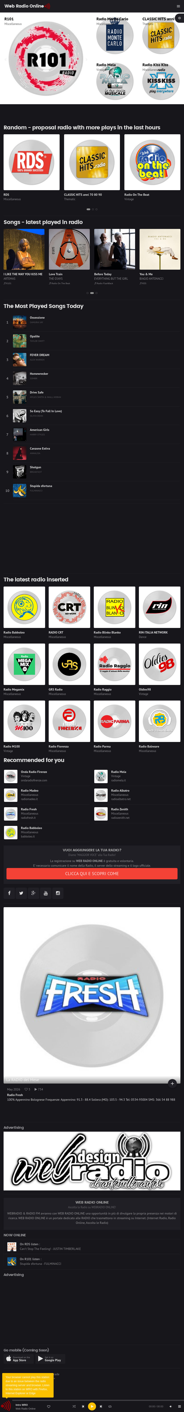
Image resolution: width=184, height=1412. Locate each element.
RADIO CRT (56, 632)
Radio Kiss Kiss (155, 64)
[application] (92, 1406)
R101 (9, 18)
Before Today (102, 274)
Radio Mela (106, 64)
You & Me (146, 274)
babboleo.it (28, 836)
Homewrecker (39, 374)
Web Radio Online (26, 1408)
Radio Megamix (14, 689)
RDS (6, 195)
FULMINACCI (36, 490)
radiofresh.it (28, 818)
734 (39, 1089)
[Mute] (170, 1406)
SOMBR (33, 378)
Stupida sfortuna (41, 486)
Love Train (56, 274)
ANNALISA (35, 453)
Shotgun (35, 467)
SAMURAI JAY (36, 322)
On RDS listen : (30, 1257)
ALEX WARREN (37, 359)
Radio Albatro (120, 791)
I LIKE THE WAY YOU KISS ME (23, 274)
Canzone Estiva (40, 448)
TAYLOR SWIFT (37, 340)
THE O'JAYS (56, 279)
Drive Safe (37, 392)
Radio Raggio (102, 689)
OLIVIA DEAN (36, 415)
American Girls (39, 430)
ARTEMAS (9, 279)
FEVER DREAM (39, 355)
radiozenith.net (120, 818)
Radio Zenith (119, 809)
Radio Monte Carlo (112, 18)
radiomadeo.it (29, 799)
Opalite (35, 336)
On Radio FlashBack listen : (38, 1242)
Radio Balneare (149, 746)
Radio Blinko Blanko (107, 632)
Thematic (148, 24)
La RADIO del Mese (22, 1079)
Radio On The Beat (136, 195)
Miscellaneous (13, 24)
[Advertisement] (92, 538)
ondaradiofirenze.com (34, 780)
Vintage (101, 70)
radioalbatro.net (121, 799)
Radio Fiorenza (59, 746)
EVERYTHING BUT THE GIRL (111, 279)
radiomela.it (118, 780)
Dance (142, 637)
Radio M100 (12, 746)
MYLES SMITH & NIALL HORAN (45, 397)
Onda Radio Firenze (34, 772)
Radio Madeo (29, 791)
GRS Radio (56, 689)
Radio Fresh (29, 809)
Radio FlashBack (103, 283)
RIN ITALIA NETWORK (153, 632)
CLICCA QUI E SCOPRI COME (92, 873)
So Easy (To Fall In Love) (46, 411)
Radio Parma (102, 746)
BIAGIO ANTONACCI (151, 279)
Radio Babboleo (14, 632)
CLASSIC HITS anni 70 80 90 (83, 195)
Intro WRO (22, 1405)
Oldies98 (145, 689)
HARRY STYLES (37, 434)
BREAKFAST (36, 471)
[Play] (92, 1406)
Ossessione (37, 318)
